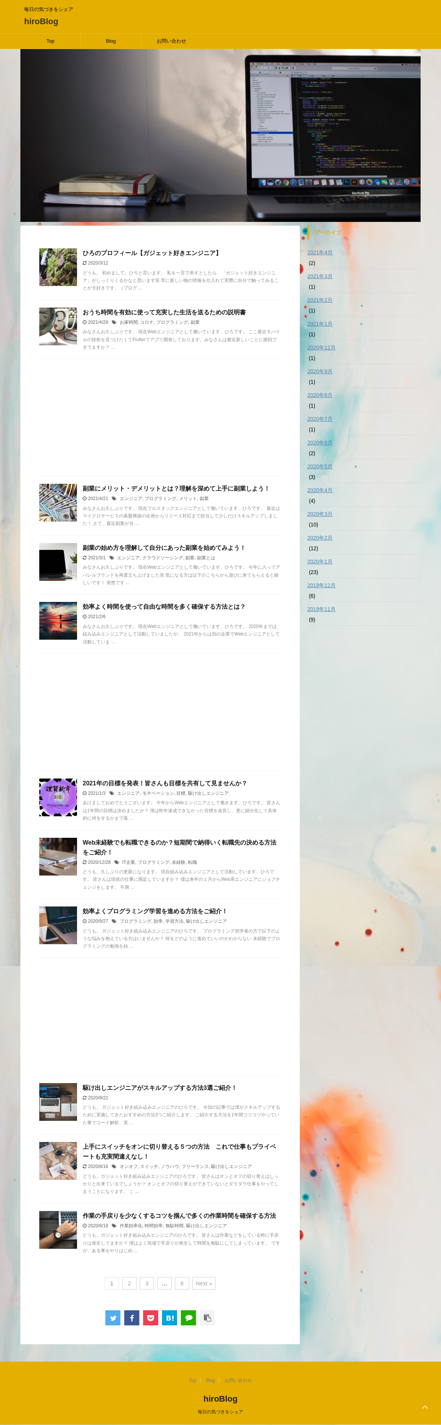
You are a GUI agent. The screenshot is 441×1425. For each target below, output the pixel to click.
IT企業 (128, 862)
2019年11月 (321, 609)
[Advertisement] (160, 419)
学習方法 (174, 921)
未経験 (178, 862)
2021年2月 (320, 300)
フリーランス (195, 1166)
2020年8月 (320, 395)
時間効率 (154, 1225)
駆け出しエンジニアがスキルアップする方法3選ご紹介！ (160, 1088)
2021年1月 (320, 324)
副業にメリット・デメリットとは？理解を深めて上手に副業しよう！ (176, 488)
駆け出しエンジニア (208, 793)
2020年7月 (320, 419)
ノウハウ (170, 1166)
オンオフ (129, 1166)
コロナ (147, 322)
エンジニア (131, 498)
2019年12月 (321, 585)
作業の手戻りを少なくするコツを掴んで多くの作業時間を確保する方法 (179, 1216)
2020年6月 (320, 443)
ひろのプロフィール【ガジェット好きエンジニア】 (152, 253)
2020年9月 (320, 371)
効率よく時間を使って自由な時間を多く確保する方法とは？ (164, 606)
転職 (192, 862)
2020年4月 (320, 490)
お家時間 (129, 322)
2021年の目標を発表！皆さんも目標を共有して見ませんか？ (165, 783)
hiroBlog (41, 21)
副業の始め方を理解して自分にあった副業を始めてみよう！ (164, 548)
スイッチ (149, 1166)
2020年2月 (320, 538)
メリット (188, 498)
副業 (195, 322)
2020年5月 (320, 466)
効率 (158, 921)
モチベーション (158, 793)
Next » (204, 1283)
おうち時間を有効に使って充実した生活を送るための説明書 (164, 312)
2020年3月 (320, 514)
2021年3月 (320, 276)
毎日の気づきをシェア (220, 1411)
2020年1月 (320, 562)
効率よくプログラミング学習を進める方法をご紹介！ (155, 911)
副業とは (206, 557)
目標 (180, 793)
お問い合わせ (171, 41)
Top (50, 41)
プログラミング (172, 322)
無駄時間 (174, 1225)
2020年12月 (321, 348)
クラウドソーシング (162, 557)
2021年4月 (320, 252)
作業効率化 (131, 1225)
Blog (111, 41)
